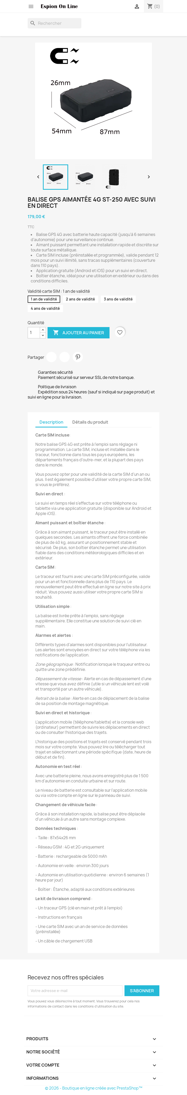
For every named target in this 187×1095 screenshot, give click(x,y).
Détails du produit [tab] (90, 422)
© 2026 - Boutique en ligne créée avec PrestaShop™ (93, 1088)
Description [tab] (51, 422)
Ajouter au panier (78, 332)
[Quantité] (34, 332)
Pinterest (78, 357)
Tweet (64, 357)
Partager (51, 357)
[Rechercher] (54, 23)
